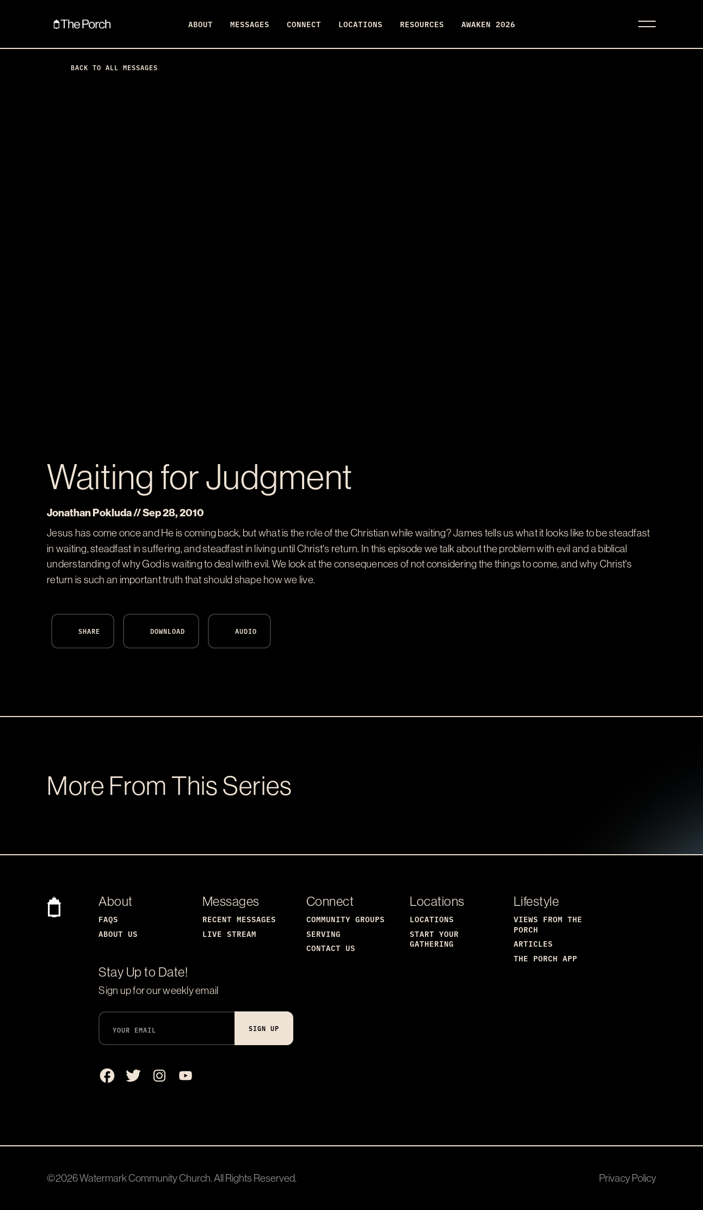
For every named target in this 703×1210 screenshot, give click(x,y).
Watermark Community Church (145, 1177)
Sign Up (264, 1028)
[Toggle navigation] (647, 24)
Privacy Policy (627, 1177)
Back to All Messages (105, 67)
